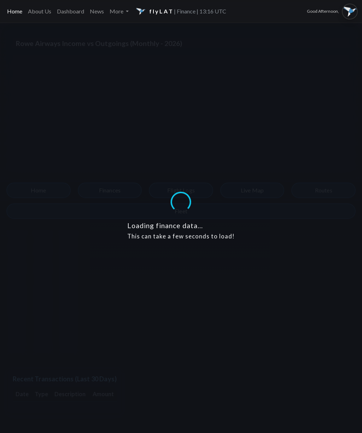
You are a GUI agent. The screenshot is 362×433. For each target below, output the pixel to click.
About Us (39, 11)
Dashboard (70, 11)
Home (14, 11)
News (97, 11)
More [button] (117, 11)
